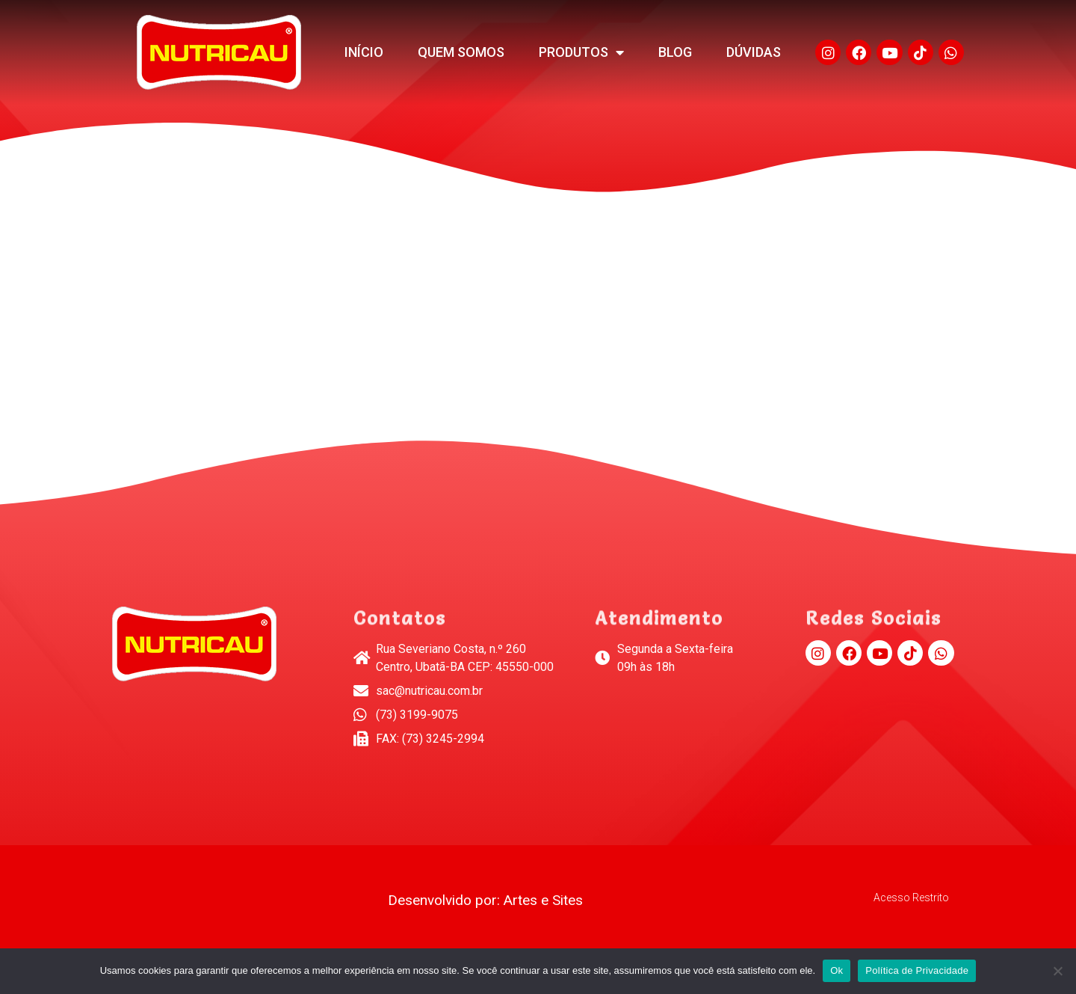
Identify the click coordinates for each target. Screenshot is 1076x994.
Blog (675, 52)
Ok (836, 970)
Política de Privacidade (916, 970)
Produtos (581, 52)
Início (363, 52)
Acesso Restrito (911, 898)
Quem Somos (461, 52)
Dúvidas (753, 52)
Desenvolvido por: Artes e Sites (485, 900)
